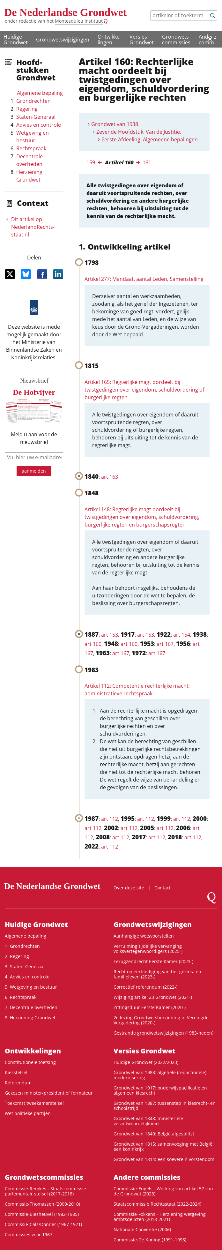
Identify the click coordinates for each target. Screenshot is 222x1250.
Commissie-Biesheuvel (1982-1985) (42, 1214)
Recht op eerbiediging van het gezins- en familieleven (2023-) (157, 974)
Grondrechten (33, 100)
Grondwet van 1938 (114, 124)
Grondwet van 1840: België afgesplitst (154, 1134)
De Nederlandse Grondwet (65, 12)
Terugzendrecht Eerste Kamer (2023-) (153, 961)
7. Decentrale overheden (31, 1007)
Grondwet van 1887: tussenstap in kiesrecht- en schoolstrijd (165, 1105)
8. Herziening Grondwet (30, 1017)
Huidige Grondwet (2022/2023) (146, 1062)
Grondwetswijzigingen (62, 39)
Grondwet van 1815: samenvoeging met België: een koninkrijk (164, 1146)
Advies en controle (38, 124)
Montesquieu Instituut (79, 21)
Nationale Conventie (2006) (142, 1229)
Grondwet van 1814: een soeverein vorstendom (164, 1159)
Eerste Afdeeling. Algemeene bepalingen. (150, 139)
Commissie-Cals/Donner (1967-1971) (43, 1224)
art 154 (181, 634)
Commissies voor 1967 (28, 1234)
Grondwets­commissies (176, 39)
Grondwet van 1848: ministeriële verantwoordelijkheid (148, 1120)
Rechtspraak (31, 148)
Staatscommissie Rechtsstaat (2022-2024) (157, 1204)
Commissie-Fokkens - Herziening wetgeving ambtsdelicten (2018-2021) (160, 1216)
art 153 (109, 634)
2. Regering (17, 956)
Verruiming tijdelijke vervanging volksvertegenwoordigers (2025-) (148, 948)
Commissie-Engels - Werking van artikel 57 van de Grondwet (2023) (163, 1191)
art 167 (165, 643)
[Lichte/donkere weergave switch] (211, 38)
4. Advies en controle (27, 977)
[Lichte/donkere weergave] (211, 38)
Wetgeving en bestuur (32, 136)
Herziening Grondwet (29, 175)
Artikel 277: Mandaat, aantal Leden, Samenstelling (144, 278)
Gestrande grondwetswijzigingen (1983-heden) (163, 1033)
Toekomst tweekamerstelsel (34, 1103)
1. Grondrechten (22, 946)
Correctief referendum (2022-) (145, 987)
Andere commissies (147, 1177)
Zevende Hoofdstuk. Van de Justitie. (138, 131)
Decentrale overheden (29, 160)
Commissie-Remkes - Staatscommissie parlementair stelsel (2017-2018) (45, 1191)
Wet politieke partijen (28, 1113)
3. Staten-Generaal (25, 966)
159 (90, 162)
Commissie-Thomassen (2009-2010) (42, 1204)
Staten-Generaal (36, 116)
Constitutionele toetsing (30, 1062)
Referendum (18, 1083)
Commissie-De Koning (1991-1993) (150, 1240)
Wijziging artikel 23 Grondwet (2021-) (153, 997)
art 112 (109, 818)
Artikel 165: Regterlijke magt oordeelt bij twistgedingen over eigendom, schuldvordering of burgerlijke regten (144, 389)
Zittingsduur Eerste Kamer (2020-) (150, 1007)
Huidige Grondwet (16, 39)
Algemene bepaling (40, 92)
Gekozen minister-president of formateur (49, 1093)
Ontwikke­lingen (109, 39)
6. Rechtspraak (20, 997)
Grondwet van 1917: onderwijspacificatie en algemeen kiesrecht (160, 1090)
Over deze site (129, 888)
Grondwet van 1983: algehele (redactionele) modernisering (160, 1075)
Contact (162, 888)
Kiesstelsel (16, 1072)
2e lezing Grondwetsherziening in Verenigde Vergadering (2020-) (161, 1020)
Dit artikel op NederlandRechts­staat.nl (33, 227)
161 (147, 162)
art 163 (109, 476)
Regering (27, 108)
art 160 (93, 643)
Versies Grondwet (142, 39)
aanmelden (34, 471)
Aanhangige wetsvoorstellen (144, 936)
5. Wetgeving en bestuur (31, 987)
